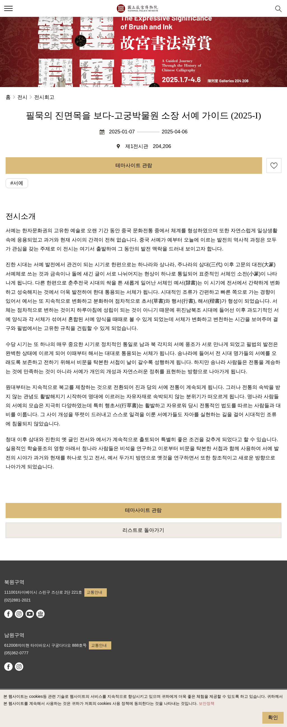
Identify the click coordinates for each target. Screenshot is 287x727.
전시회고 (44, 97)
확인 (273, 717)
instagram (19, 614)
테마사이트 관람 (133, 165)
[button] (265, 8)
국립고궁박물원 (137, 8)
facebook (8, 614)
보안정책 (206, 703)
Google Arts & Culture (40, 614)
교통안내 (94, 592)
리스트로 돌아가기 (143, 530)
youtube (30, 614)
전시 (22, 97)
